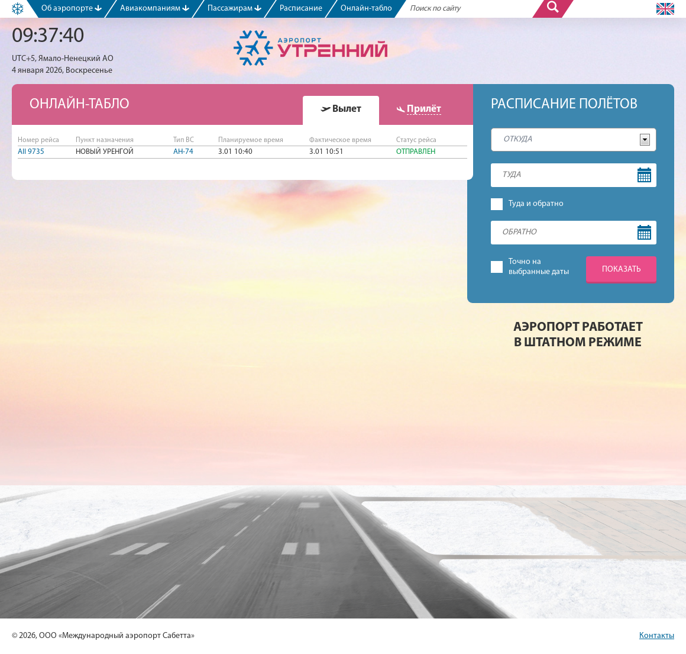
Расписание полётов (564, 105)
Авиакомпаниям (154, 8)
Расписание (301, 8)
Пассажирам (234, 8)
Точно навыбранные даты (539, 266)
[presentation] (341, 109)
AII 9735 (31, 152)
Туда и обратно (536, 203)
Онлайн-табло (366, 8)
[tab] (341, 110)
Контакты (656, 636)
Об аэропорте (71, 8)
